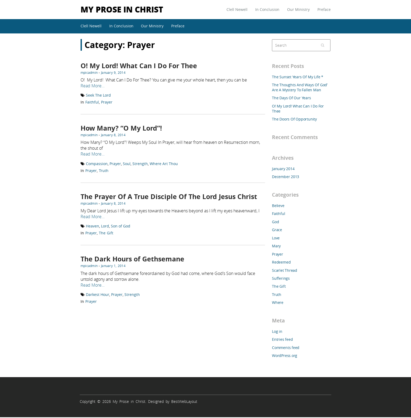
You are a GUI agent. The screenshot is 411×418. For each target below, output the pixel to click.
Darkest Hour (97, 294)
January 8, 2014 (113, 135)
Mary (276, 245)
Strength (140, 163)
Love (276, 237)
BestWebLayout (184, 401)
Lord (105, 226)
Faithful (92, 102)
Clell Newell (237, 9)
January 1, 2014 (113, 266)
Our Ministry (298, 9)
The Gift (106, 232)
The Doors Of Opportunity (294, 119)
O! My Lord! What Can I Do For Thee (139, 65)
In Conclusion (267, 9)
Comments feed (285, 347)
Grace (277, 229)
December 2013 (285, 176)
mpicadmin (89, 72)
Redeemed (281, 262)
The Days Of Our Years (291, 97)
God (275, 221)
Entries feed (282, 339)
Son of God (120, 226)
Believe (278, 205)
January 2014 (283, 168)
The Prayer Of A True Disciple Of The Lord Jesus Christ (169, 196)
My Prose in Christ (122, 9)
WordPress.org (284, 355)
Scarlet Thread (284, 270)
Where (277, 302)
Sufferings (281, 278)
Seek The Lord (98, 95)
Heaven (92, 226)
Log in (277, 331)
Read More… (92, 86)
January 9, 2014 (113, 72)
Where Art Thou (164, 163)
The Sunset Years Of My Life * (297, 76)
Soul (127, 163)
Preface (324, 9)
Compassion (97, 163)
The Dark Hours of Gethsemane (132, 259)
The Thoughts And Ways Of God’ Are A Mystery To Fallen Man (300, 87)
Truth (103, 170)
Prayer (106, 102)
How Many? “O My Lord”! (121, 128)
